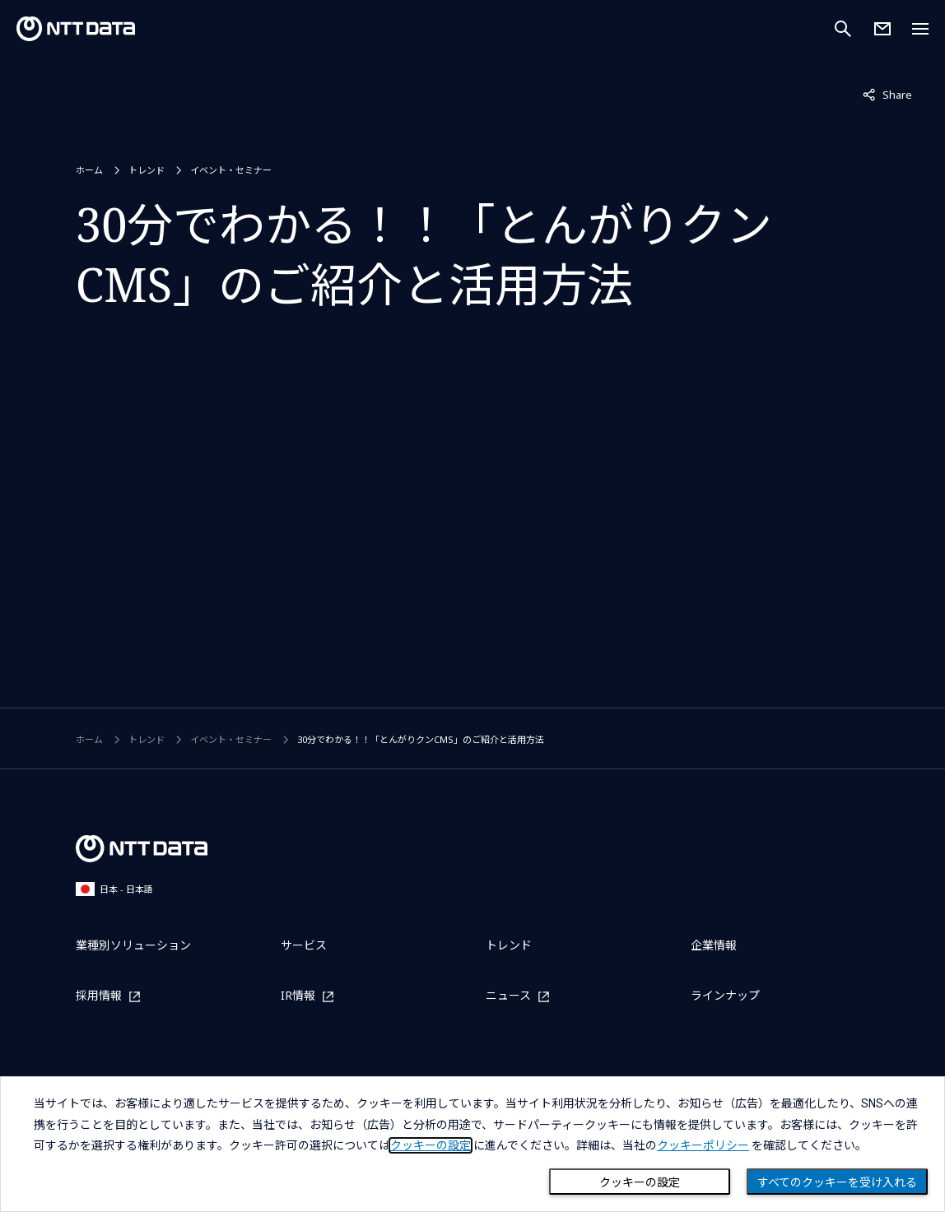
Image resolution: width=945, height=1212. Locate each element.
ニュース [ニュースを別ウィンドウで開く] (508, 996)
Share (887, 94)
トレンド (146, 170)
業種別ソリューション (133, 945)
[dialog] (472, 1144)
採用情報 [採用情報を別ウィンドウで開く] (99, 996)
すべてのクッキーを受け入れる (837, 1182)
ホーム (89, 170)
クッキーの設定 (639, 1182)
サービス (304, 945)
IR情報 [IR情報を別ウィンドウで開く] (298, 996)
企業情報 (714, 945)
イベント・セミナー (231, 170)
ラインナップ (725, 995)
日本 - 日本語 (114, 889)
